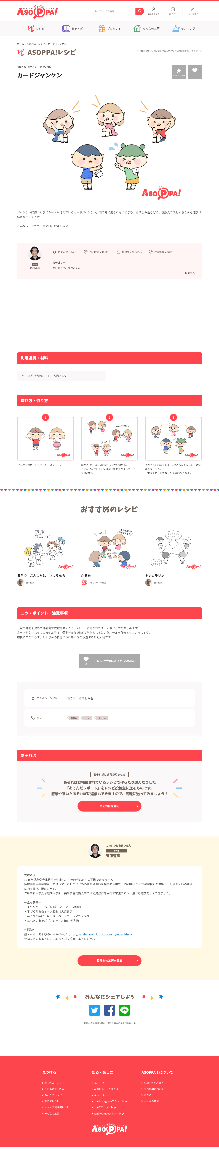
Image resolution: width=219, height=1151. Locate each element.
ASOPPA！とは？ (153, 1083)
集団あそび (74, 268)
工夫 (87, 718)
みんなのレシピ (53, 1095)
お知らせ (149, 1095)
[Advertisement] (73, 315)
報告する (190, 273)
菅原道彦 (113, 855)
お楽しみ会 (86, 698)
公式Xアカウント (103, 1107)
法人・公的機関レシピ (56, 1107)
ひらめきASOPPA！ (55, 1089)
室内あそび (59, 268)
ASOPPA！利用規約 (175, 51)
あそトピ (99, 1083)
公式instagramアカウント (109, 1101)
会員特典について (154, 1089)
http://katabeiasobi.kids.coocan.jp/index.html (100, 934)
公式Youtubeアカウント (107, 1113)
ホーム (20, 44)
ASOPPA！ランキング (106, 1089)
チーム (102, 718)
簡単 (74, 718)
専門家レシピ (51, 1101)
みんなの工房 (51, 1113)
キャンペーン (101, 1095)
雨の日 (71, 698)
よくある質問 (151, 1101)
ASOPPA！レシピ (36, 44)
